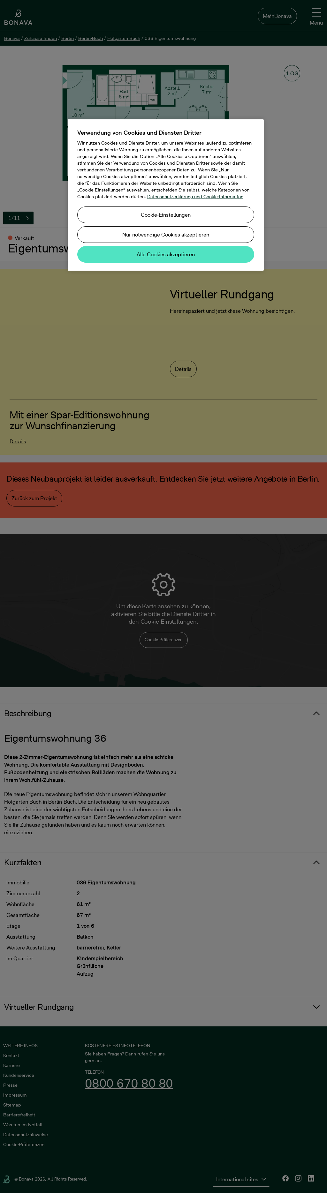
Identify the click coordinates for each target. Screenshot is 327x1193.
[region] (166, 195)
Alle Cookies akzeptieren (166, 254)
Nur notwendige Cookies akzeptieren (165, 234)
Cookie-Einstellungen (166, 215)
